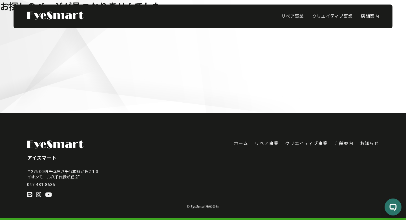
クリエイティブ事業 (332, 16)
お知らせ (369, 143)
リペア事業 (292, 16)
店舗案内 (370, 16)
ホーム (241, 143)
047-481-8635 (41, 184)
